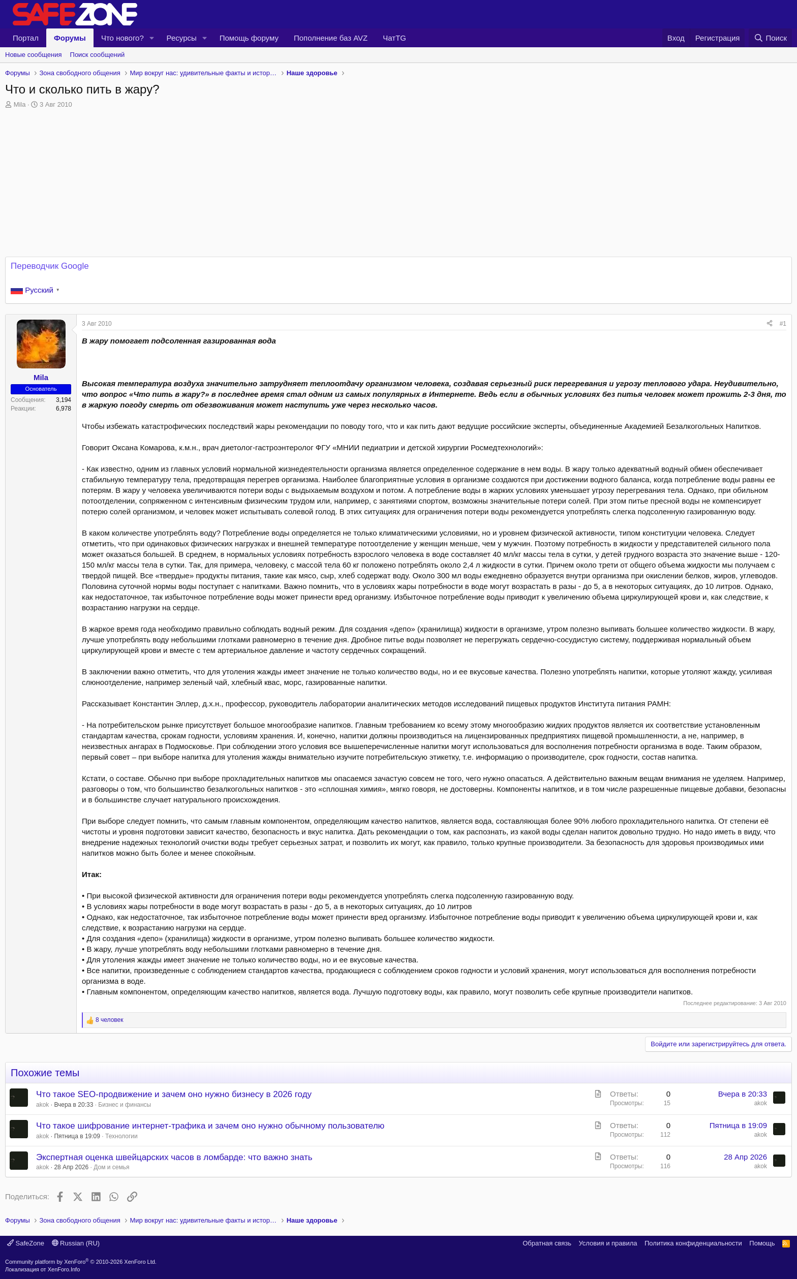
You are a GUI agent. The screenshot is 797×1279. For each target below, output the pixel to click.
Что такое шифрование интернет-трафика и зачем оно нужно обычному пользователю (210, 1126)
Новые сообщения (33, 54)
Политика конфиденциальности (693, 1243)
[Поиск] (770, 37)
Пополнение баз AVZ (330, 38)
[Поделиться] (769, 324)
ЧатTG (394, 38)
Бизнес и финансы (124, 1104)
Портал (26, 38)
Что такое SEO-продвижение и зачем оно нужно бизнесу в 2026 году (174, 1094)
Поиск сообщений (97, 54)
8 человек (110, 1019)
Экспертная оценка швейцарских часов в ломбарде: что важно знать (174, 1157)
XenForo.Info (64, 1269)
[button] (152, 37)
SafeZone (25, 1243)
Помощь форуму (249, 38)
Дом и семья (111, 1167)
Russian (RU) (76, 1243)
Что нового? (122, 38)
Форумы (70, 38)
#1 (783, 323)
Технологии (121, 1136)
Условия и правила (607, 1243)
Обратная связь (547, 1243)
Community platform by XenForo (81, 1262)
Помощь (762, 1243)
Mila (20, 104)
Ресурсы (182, 38)
